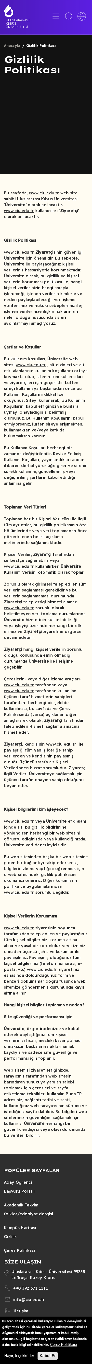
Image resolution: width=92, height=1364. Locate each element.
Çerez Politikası (19, 1250)
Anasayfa (12, 45)
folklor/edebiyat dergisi (28, 1213)
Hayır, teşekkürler (19, 1355)
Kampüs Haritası (20, 1227)
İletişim (20, 1310)
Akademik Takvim (21, 1204)
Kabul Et (48, 1356)
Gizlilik (10, 1236)
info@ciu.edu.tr (29, 1299)
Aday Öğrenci (18, 1182)
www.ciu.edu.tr (44, 192)
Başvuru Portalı (19, 1191)
